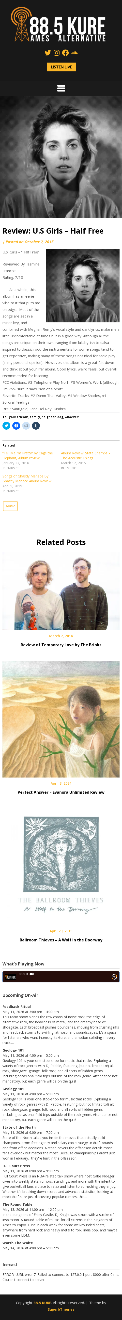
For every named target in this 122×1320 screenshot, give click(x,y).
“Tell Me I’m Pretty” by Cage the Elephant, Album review (27, 455)
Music (10, 506)
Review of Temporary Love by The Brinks (61, 644)
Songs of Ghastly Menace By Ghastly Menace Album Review (26, 478)
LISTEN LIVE (61, 67)
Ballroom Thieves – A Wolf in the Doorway (61, 940)
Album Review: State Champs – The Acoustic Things (85, 455)
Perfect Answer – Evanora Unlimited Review (61, 792)
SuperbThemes (61, 1309)
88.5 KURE (42, 1302)
